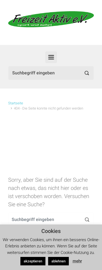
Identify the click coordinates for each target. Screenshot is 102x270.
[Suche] (51, 73)
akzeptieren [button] (33, 261)
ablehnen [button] (58, 261)
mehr (77, 261)
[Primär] (51, 57)
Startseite (15, 103)
